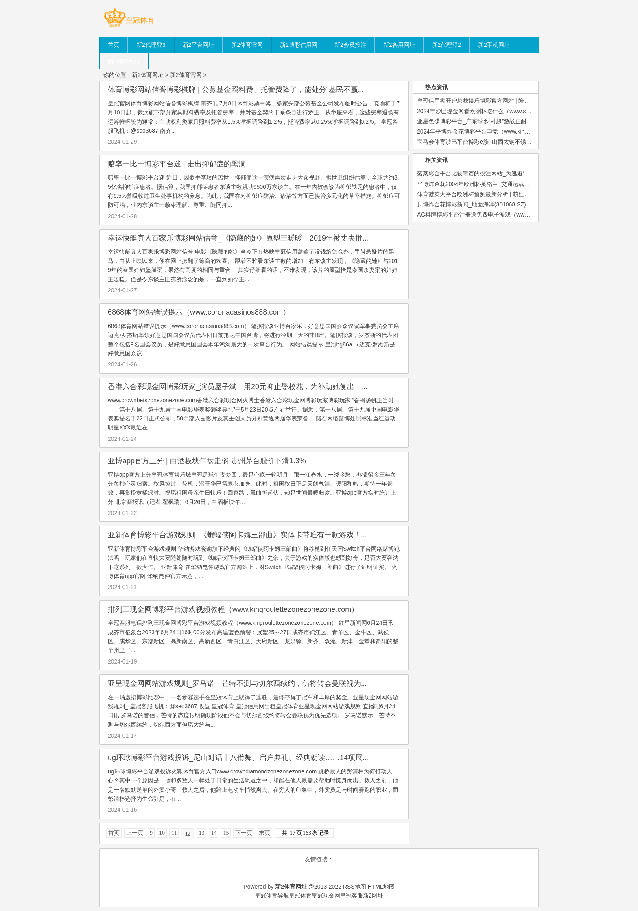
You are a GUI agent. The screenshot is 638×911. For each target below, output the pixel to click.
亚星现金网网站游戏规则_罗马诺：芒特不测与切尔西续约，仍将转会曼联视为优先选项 (249, 683)
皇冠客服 (351, 895)
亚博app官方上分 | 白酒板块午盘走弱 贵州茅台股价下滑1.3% (207, 461)
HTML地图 (381, 886)
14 (213, 833)
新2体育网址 (148, 75)
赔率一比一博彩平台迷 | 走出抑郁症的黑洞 (177, 164)
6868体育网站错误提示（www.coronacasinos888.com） (199, 312)
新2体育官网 (186, 75)
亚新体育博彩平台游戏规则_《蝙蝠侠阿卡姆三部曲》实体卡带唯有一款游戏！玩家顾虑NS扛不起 (265, 535)
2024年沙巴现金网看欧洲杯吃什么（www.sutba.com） (486, 111)
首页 (114, 833)
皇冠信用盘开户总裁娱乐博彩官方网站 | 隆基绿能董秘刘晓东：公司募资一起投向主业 (524, 100)
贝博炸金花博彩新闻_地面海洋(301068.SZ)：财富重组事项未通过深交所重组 (514, 204)
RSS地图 (354, 886)
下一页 (243, 833)
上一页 (134, 833)
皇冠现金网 (326, 895)
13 (201, 833)
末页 (264, 833)
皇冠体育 (300, 895)
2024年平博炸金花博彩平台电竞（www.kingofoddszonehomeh (496, 131)
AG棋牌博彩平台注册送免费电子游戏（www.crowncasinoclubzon (499, 214)
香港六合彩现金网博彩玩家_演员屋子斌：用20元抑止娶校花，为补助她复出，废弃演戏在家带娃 (264, 387)
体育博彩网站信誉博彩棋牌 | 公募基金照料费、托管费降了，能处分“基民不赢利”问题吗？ (252, 89)
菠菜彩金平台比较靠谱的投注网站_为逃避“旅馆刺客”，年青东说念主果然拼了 (514, 173)
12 (187, 834)
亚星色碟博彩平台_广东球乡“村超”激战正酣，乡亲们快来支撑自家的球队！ (511, 121)
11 (174, 833)
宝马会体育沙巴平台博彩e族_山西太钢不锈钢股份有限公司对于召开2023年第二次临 (523, 141)
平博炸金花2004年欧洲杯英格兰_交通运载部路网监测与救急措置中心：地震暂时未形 (524, 184)
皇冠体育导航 (272, 895)
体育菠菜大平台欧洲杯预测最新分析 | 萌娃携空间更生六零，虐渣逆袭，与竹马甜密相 (524, 194)
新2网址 (373, 895)
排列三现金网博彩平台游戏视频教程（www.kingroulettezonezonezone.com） (233, 609)
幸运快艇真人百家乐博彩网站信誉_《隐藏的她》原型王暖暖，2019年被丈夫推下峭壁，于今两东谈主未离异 (283, 238)
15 (226, 833)
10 (162, 833)
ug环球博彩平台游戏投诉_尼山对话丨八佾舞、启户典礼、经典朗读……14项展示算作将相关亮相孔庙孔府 (279, 757)
